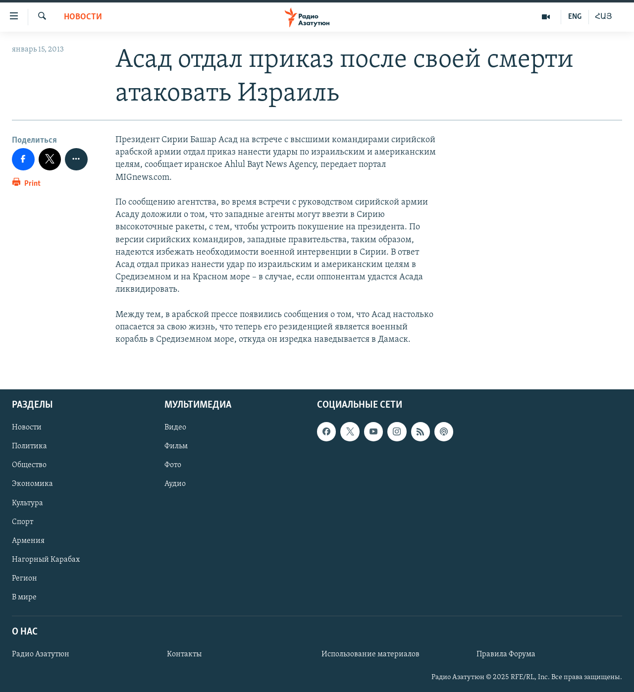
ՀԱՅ (603, 17)
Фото (172, 466)
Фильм (176, 447)
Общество (29, 466)
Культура (27, 503)
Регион (24, 579)
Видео (175, 428)
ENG (574, 17)
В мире (24, 597)
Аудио (175, 484)
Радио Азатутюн (40, 654)
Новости (83, 17)
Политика (29, 447)
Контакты (184, 654)
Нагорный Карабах (46, 560)
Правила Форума (505, 654)
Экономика (32, 484)
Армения (28, 541)
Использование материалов (370, 654)
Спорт (22, 522)
